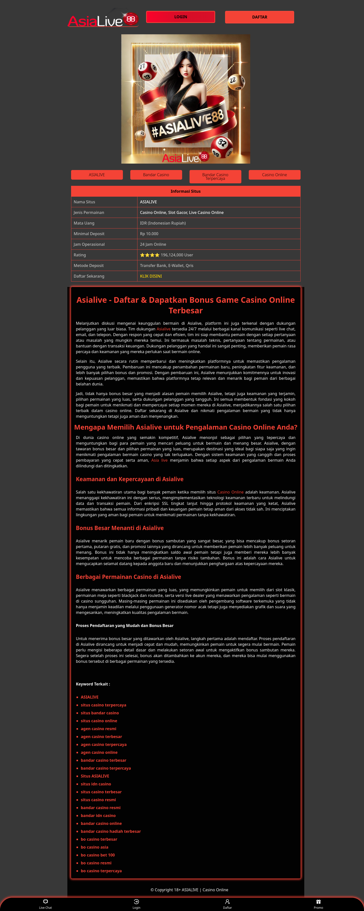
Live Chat (45, 904)
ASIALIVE (148, 202)
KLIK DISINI (151, 276)
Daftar (227, 904)
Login (136, 904)
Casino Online (230, 492)
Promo (318, 904)
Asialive (164, 329)
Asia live (159, 460)
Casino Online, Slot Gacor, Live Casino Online (182, 212)
